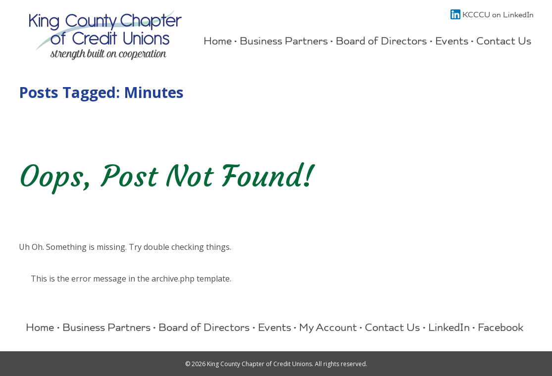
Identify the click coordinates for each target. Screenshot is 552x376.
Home (217, 42)
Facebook (501, 329)
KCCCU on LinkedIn (492, 16)
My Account (328, 329)
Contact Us (503, 42)
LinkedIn (449, 329)
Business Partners (284, 42)
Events (451, 42)
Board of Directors (381, 42)
